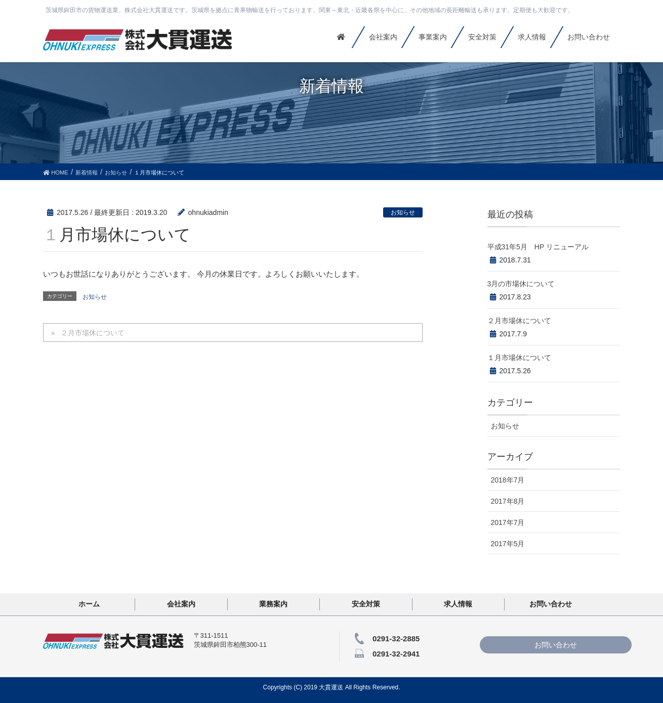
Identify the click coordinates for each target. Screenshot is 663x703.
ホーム (89, 604)
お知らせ (403, 212)
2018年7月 (508, 480)
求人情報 (458, 604)
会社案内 (181, 604)
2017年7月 (508, 522)
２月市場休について (93, 333)
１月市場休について (519, 358)
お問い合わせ (550, 604)
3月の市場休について (521, 284)
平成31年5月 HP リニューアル (538, 247)
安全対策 (366, 604)
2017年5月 (508, 544)
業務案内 (273, 604)
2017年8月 (508, 501)
